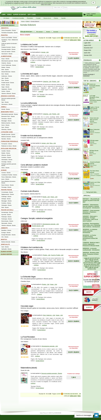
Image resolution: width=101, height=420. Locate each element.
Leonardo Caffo (25, 140)
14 (75, 38)
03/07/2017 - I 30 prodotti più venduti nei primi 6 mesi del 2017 (91, 200)
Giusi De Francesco (95, 185)
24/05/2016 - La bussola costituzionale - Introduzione (91, 249)
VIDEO (9, 14)
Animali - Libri (45, 52)
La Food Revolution (28, 337)
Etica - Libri (53, 143)
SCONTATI (89, 307)
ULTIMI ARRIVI (88, 40)
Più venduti (39, 31)
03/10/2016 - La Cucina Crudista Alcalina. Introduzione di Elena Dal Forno (90, 238)
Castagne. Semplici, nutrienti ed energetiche (37, 218)
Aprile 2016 (87, 53)
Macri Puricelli (33, 49)
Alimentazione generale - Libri (50, 224)
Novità (48, 31)
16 (80, 38)
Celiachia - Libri (47, 81)
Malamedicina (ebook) (29, 368)
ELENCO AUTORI (6, 251)
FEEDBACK (87, 60)
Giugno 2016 (87, 50)
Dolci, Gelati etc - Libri (49, 315)
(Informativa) (48, 3)
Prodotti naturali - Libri (38, 226)
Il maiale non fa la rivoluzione (31, 136)
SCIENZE (4, 170)
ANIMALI (3, 107)
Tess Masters (24, 252)
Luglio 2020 (87, 43)
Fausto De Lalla (25, 370)
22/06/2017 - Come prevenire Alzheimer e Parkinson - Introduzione (91, 212)
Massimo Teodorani (95, 132)
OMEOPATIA (5, 28)
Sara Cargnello (25, 194)
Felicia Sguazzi (25, 78)
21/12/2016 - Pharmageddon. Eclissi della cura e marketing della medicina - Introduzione (91, 225)
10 (68, 38)
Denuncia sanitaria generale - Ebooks (51, 373)
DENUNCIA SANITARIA (8, 96)
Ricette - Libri (55, 81)
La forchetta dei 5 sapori (29, 74)
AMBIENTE (4, 228)
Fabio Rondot (24, 169)
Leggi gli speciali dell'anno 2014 (92, 263)
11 (70, 38)
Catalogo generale (91, 299)
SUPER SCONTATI (19, 14)
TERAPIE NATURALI (7, 210)
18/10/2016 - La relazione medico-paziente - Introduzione (90, 231)
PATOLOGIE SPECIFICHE (8, 148)
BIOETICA (4, 239)
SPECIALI (86, 195)
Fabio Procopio (94, 110)
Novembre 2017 (88, 48)
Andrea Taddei (93, 101)
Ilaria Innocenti (25, 49)
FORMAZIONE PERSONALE (9, 141)
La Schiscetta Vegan (28, 277)
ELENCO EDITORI (6, 254)
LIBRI (3, 14)
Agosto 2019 (87, 45)
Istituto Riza (92, 87)
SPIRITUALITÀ (5, 244)
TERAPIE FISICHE (6, 190)
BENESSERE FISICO (7, 112)
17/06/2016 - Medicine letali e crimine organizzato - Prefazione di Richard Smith (91, 244)
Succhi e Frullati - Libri (57, 255)
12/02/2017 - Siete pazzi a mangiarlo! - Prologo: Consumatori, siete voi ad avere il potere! (90, 219)
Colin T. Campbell (94, 173)
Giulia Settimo (93, 122)
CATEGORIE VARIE (7, 132)
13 (73, 38)
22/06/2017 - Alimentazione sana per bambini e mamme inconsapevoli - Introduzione (91, 206)
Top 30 (99, 80)
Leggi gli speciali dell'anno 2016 (91, 260)
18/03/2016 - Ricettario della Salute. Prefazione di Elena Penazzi (91, 254)
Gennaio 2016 (88, 55)
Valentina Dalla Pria (35, 194)
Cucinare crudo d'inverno (30, 191)
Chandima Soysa (25, 281)
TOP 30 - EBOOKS (89, 81)
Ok (93, 2)
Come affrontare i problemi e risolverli (34, 165)
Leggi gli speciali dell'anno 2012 (92, 268)
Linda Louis (24, 221)
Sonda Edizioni (39, 67)
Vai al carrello (84, 15)
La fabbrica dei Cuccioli (29, 44)
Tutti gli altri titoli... (91, 192)
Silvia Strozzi (93, 143)
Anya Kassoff (24, 109)
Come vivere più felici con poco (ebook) (94, 119)
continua (32, 62)
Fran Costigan (24, 311)
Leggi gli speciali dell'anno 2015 (91, 262)
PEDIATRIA (4, 35)
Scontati (55, 31)
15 (77, 38)
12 (71, 38)
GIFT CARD (32, 14)
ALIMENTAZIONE (6, 56)
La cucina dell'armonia (29, 103)
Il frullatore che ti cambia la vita (32, 247)
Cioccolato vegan (27, 306)
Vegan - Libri (53, 197)
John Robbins (24, 341)
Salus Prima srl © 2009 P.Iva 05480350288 (50, 413)
